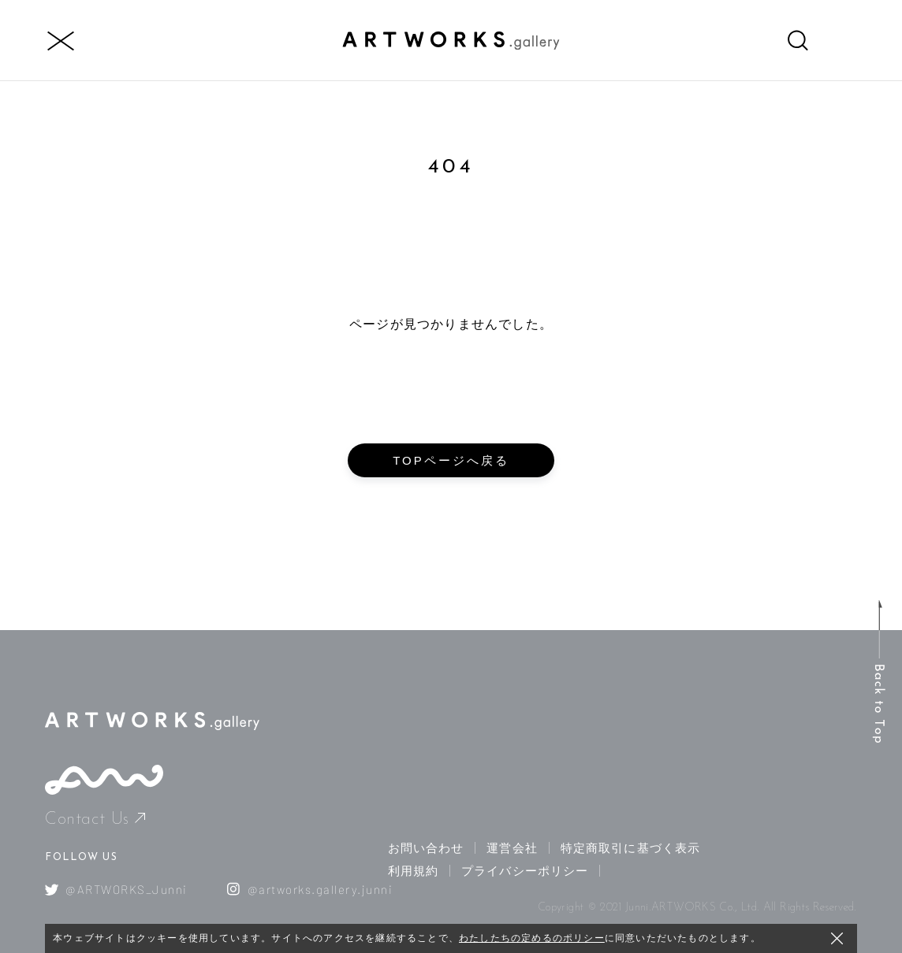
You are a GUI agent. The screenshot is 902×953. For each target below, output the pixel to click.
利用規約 (413, 870)
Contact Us (95, 819)
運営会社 (512, 848)
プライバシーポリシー (524, 870)
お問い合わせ (426, 848)
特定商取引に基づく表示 (630, 848)
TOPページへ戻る (451, 460)
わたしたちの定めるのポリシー (532, 938)
